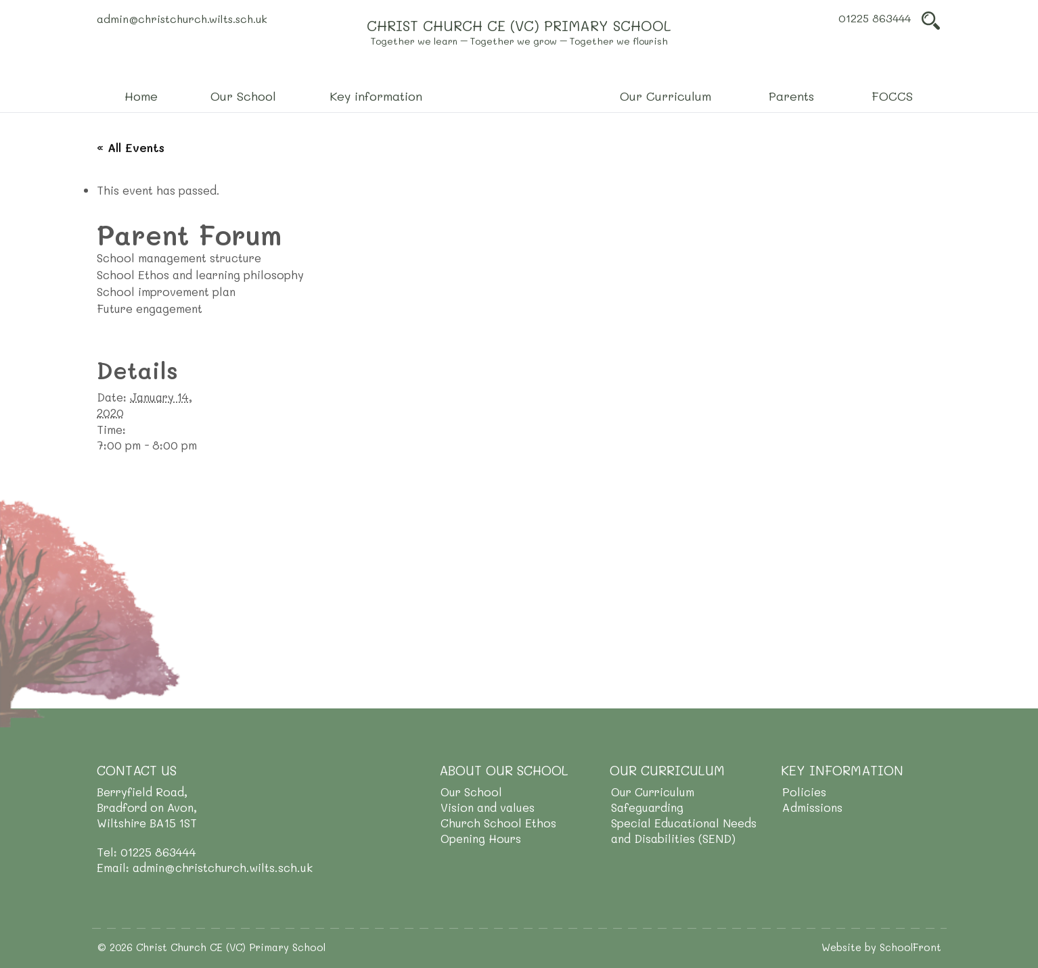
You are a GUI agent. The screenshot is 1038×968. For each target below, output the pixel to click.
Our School (471, 791)
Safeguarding (647, 807)
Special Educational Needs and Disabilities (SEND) (684, 830)
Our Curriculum (652, 791)
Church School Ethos (498, 822)
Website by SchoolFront (881, 947)
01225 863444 (874, 18)
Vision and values (488, 807)
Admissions (812, 807)
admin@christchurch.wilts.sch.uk (182, 18)
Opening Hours (481, 838)
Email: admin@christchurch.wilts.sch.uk (205, 867)
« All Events (130, 147)
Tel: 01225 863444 (146, 851)
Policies (804, 791)
